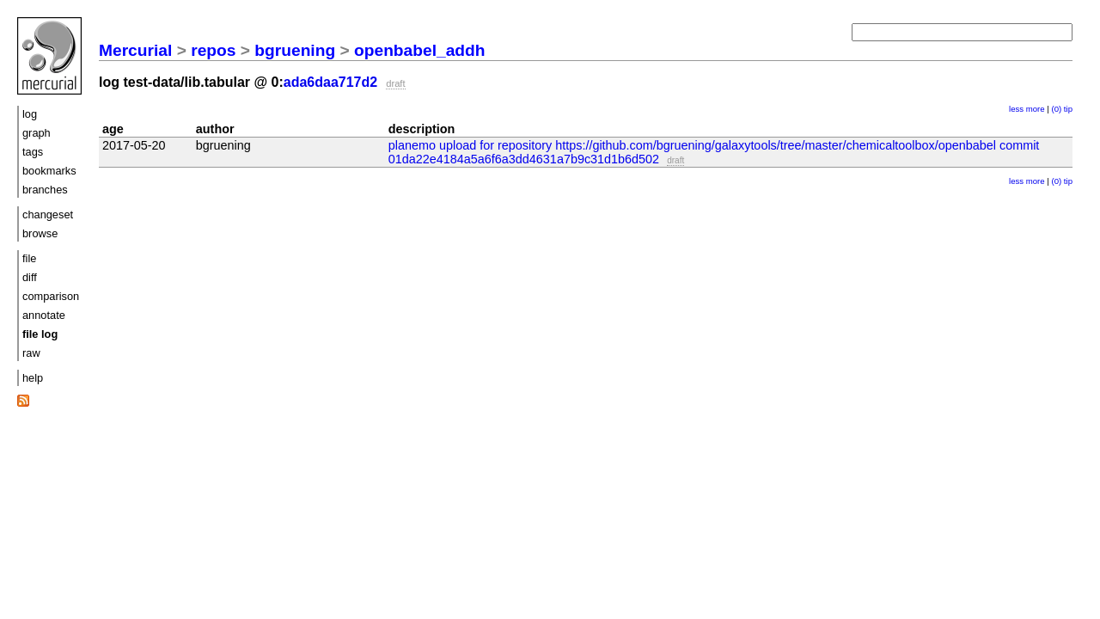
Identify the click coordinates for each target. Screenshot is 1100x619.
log (29, 113)
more (1035, 108)
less (1016, 108)
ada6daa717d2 (330, 82)
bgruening (294, 50)
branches (45, 189)
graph (36, 132)
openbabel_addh (419, 50)
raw (31, 352)
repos (213, 50)
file (29, 258)
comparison (50, 296)
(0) (1056, 108)
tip (1068, 108)
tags (32, 151)
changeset (47, 214)
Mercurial (135, 50)
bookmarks (49, 170)
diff (29, 277)
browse (40, 233)
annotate (43, 315)
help (32, 377)
